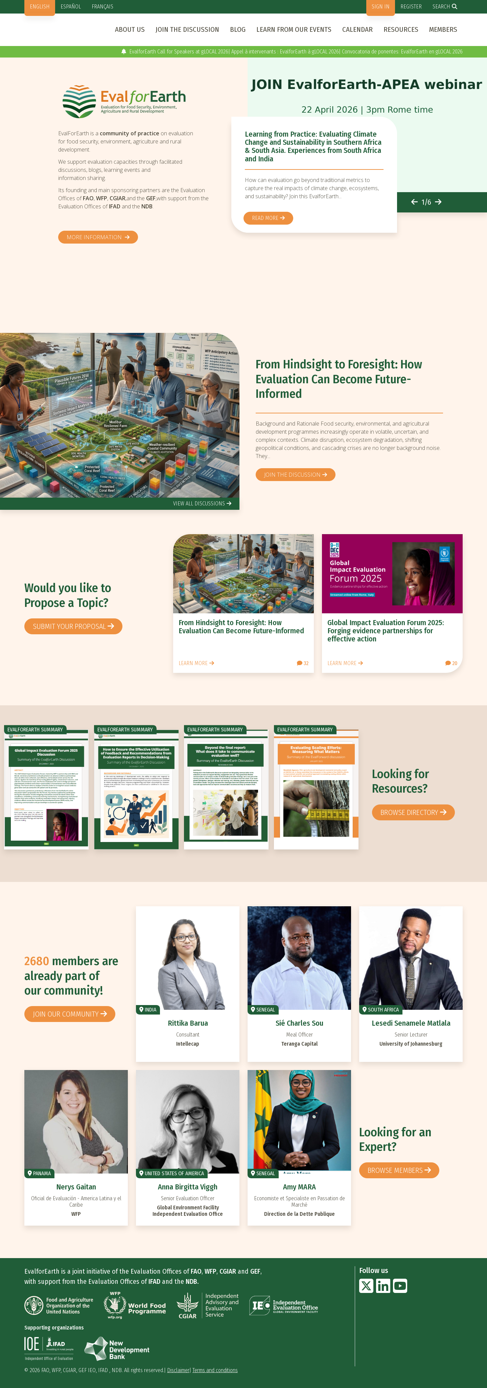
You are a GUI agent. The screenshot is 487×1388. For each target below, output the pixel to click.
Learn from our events (293, 29)
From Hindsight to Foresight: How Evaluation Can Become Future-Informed (339, 379)
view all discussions (199, 503)
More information (95, 237)
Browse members (395, 1170)
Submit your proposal (69, 626)
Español (71, 6)
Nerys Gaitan (76, 1186)
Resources (401, 29)
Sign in (381, 6)
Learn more (193, 663)
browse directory (409, 812)
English (40, 6)
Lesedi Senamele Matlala (411, 1023)
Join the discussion (187, 29)
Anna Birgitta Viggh (187, 1186)
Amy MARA (299, 1186)
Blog (238, 29)
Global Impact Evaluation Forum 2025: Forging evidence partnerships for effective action (385, 630)
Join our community (66, 1014)
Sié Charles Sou (299, 1023)
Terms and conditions (215, 1370)
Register (411, 6)
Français (102, 6)
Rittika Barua (188, 1023)
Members (443, 29)
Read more (265, 218)
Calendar (357, 29)
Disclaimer (178, 1370)
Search (441, 6)
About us (130, 29)
